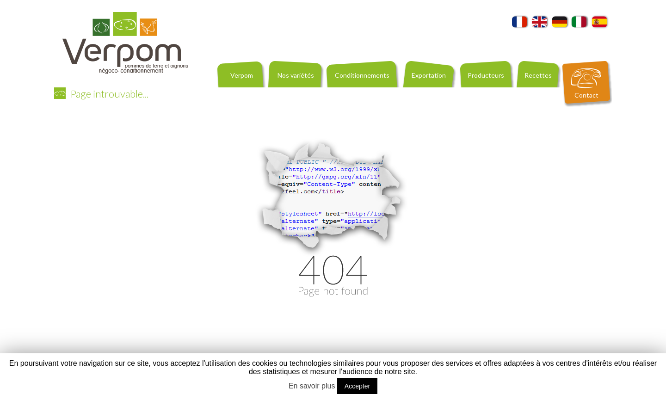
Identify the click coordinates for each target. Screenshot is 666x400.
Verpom (241, 75)
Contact (586, 95)
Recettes (538, 75)
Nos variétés (296, 75)
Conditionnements (362, 75)
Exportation (429, 75)
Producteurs (486, 75)
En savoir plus (312, 386)
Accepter (357, 386)
